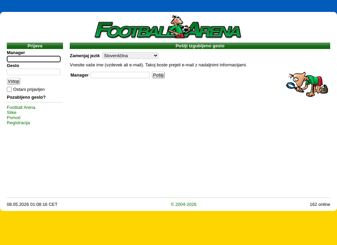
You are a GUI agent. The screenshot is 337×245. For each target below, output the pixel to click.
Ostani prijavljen (29, 89)
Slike (11, 112)
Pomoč (13, 117)
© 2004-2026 (183, 204)
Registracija (18, 122)
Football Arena (21, 107)
